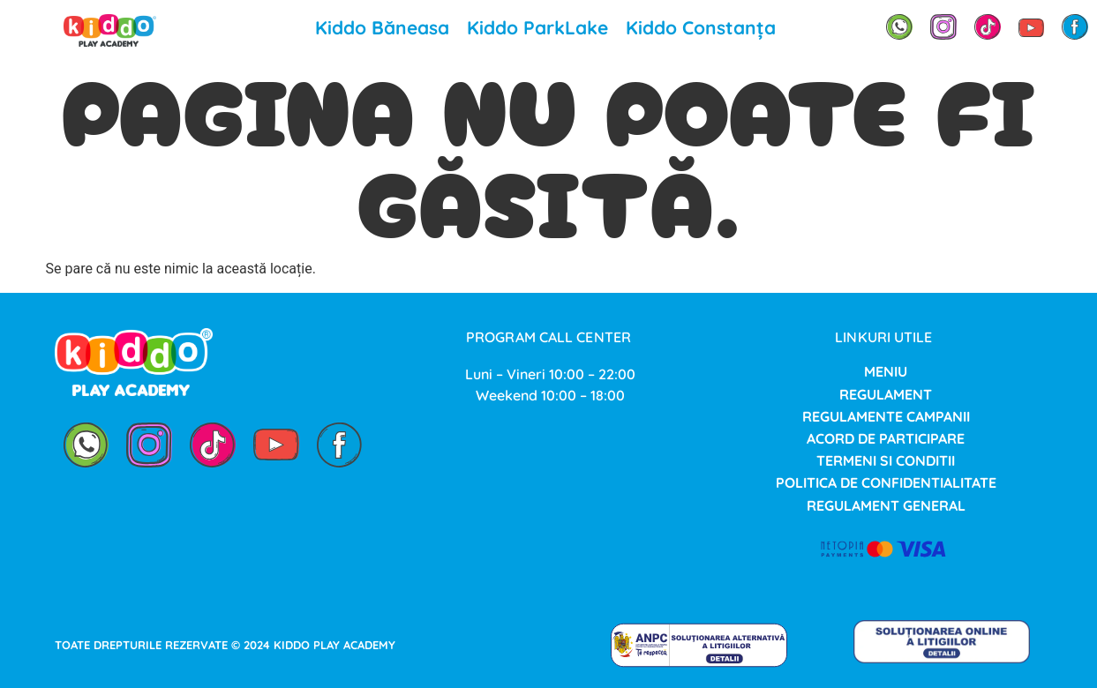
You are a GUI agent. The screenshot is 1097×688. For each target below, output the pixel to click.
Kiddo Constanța (701, 27)
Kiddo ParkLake (537, 27)
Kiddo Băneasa (382, 27)
